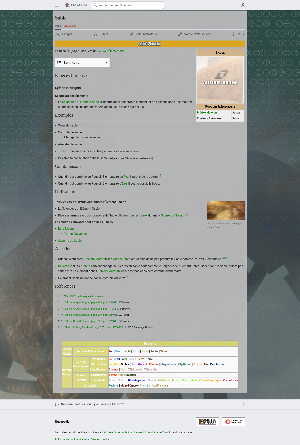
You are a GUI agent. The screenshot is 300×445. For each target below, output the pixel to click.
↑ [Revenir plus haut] (62, 296)
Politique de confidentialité (70, 439)
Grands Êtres (121, 259)
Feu (126, 176)
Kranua (85, 266)
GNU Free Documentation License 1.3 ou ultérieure (132, 432)
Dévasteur (65, 266)
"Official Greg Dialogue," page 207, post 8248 (89, 314)
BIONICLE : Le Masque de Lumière (83, 296)
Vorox (143, 215)
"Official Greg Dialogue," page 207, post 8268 (89, 321)
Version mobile (100, 439)
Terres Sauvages (75, 234)
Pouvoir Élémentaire (110, 51)
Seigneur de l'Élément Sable (80, 102)
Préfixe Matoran (207, 112)
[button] (64, 34)
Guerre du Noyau (172, 215)
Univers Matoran (96, 259)
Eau (124, 183)
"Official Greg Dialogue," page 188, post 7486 (89, 302)
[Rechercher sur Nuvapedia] (128, 5)
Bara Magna (66, 228)
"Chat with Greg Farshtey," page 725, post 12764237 (93, 327)
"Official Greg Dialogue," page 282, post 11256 (90, 308)
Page (58, 25)
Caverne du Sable (70, 240)
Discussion (70, 25)
